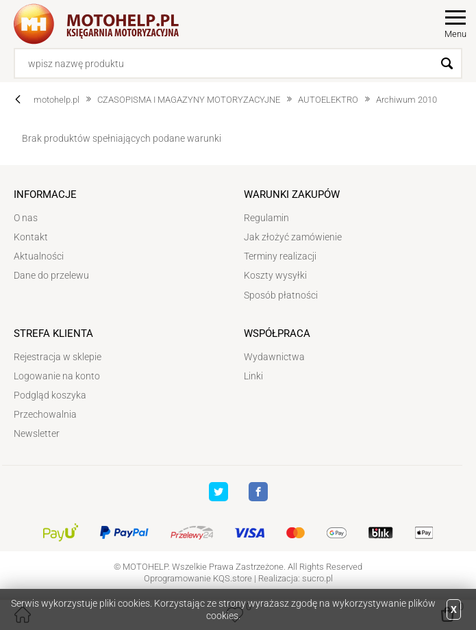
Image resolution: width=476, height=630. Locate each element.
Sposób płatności (281, 295)
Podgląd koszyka (50, 395)
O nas (26, 217)
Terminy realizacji (280, 256)
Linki (253, 375)
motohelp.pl (56, 99)
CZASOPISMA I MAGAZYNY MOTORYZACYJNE (188, 99)
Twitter (218, 491)
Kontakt (31, 236)
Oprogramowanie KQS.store (198, 578)
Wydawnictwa (274, 356)
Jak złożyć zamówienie (293, 236)
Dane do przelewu (51, 275)
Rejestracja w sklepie (57, 356)
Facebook (258, 491)
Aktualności (39, 256)
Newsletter (37, 433)
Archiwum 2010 (406, 99)
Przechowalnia (45, 414)
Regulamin (266, 217)
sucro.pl (317, 578)
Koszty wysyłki (275, 275)
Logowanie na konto (57, 375)
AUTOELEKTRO (328, 99)
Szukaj (446, 63)
